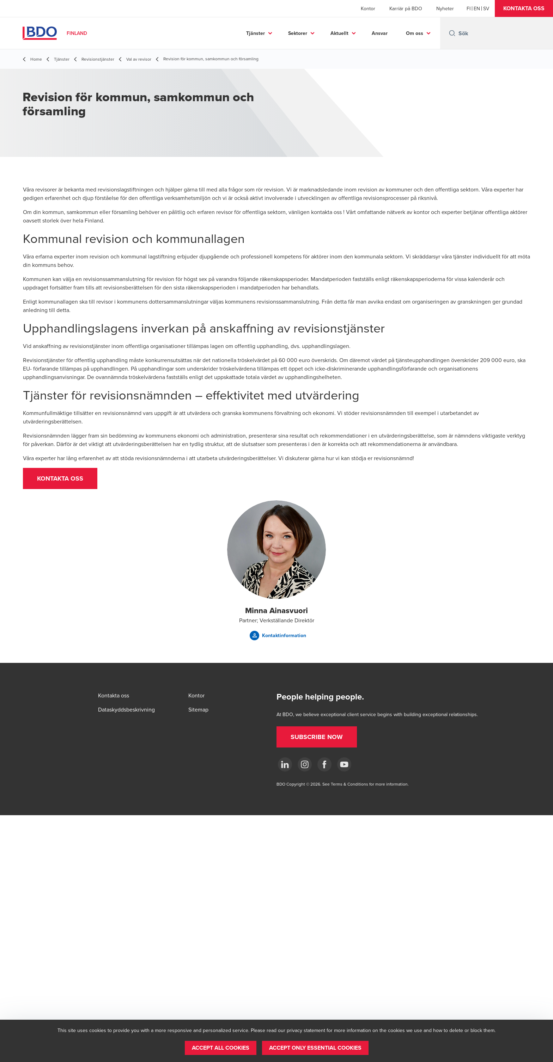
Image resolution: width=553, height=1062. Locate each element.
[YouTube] (344, 764)
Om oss (414, 33)
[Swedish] (486, 8)
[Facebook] (324, 764)
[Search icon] (452, 33)
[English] (477, 8)
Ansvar (380, 33)
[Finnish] (468, 8)
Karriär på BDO (405, 8)
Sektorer (297, 33)
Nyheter (445, 8)
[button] (524, 8)
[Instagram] (304, 764)
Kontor (368, 8)
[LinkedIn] (284, 764)
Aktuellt (339, 33)
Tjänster (255, 33)
